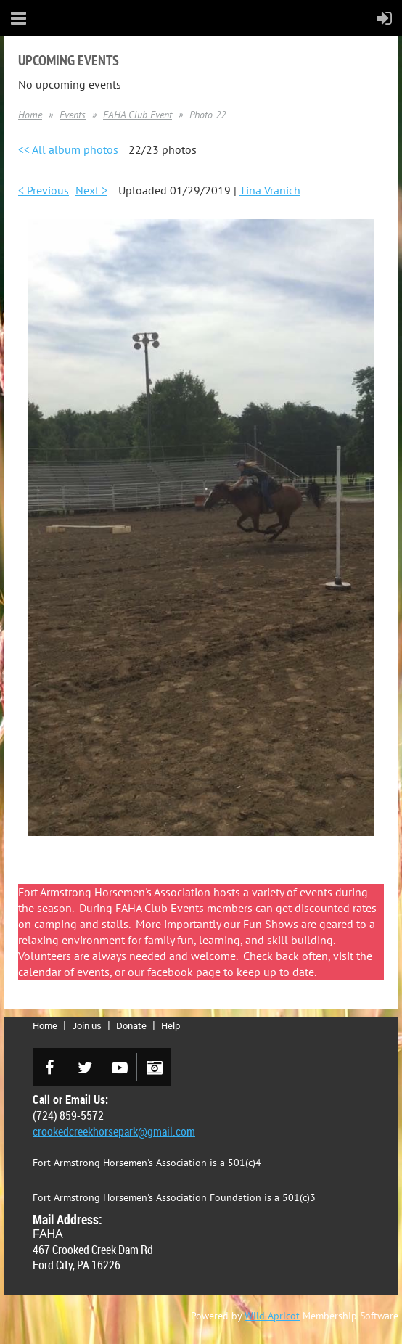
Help (170, 1025)
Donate (131, 1025)
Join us (87, 1025)
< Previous (43, 190)
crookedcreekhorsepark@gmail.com (114, 1131)
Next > (91, 190)
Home (30, 114)
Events (73, 114)
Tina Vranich (269, 190)
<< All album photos (68, 149)
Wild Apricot (272, 1315)
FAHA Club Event (137, 114)
